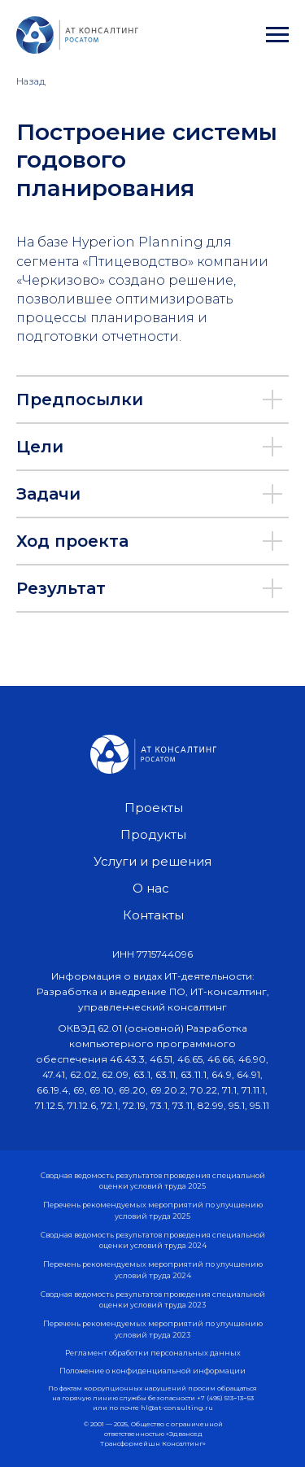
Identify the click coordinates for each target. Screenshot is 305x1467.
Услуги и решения (152, 861)
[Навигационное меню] (277, 35)
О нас (151, 888)
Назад (31, 81)
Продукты (153, 834)
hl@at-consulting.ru (177, 1408)
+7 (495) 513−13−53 (225, 1398)
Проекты (153, 807)
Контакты (153, 915)
